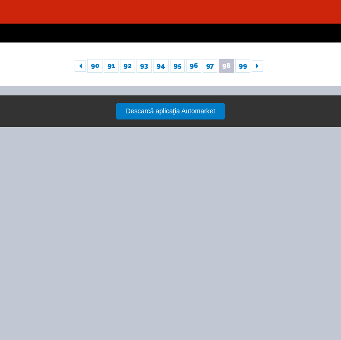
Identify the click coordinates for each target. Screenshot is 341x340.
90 (95, 65)
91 (111, 65)
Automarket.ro (170, 11)
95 (177, 65)
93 (144, 65)
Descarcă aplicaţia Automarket (170, 111)
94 (160, 65)
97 (210, 65)
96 (193, 65)
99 (243, 65)
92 (127, 65)
